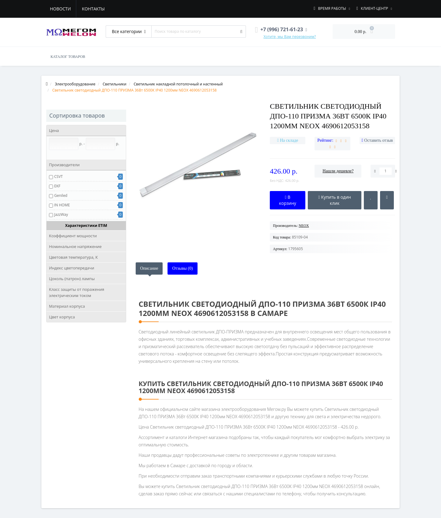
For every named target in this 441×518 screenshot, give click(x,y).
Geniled (60, 195)
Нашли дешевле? (337, 171)
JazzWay (61, 214)
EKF (57, 186)
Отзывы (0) (182, 268)
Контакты (93, 9)
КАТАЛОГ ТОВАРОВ (68, 56)
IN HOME (62, 205)
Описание (149, 268)
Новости (60, 9)
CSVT (58, 176)
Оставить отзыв (378, 140)
